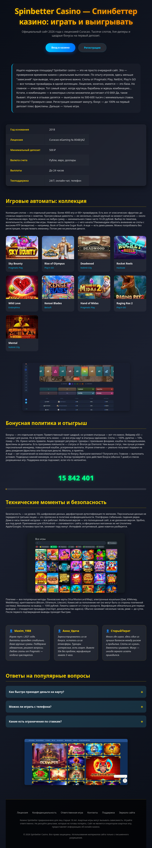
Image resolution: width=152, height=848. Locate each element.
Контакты (92, 812)
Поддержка (108, 812)
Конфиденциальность (44, 812)
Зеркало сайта (127, 812)
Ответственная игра (72, 812)
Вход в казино (60, 47)
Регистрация (92, 47)
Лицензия (22, 812)
